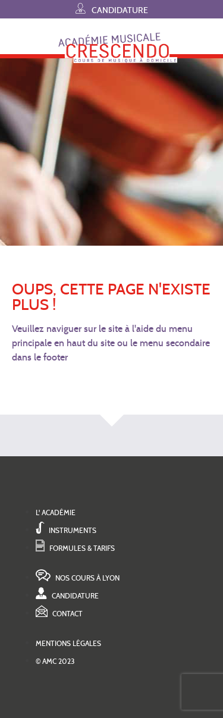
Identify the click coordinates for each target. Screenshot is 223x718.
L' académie (56, 512)
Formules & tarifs (75, 548)
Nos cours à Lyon (78, 577)
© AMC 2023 (55, 661)
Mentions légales (68, 643)
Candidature (112, 8)
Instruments (66, 530)
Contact (59, 613)
